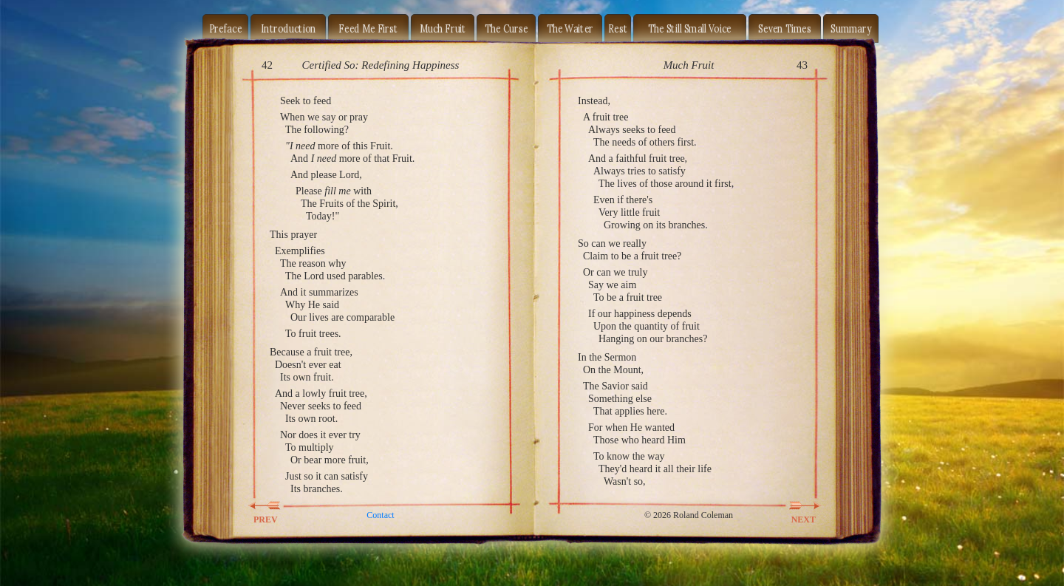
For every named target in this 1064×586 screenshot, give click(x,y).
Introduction (288, 28)
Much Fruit (443, 28)
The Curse (506, 28)
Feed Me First (368, 28)
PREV (274, 505)
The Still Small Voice (690, 28)
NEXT (795, 505)
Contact (380, 515)
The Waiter (570, 28)
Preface (225, 28)
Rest (617, 28)
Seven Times (784, 28)
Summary (851, 28)
